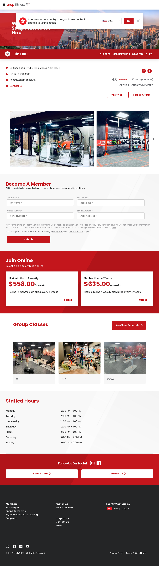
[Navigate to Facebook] (14, 547)
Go (128, 21)
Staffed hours (142, 54)
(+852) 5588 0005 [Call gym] (20, 74)
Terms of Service (76, 231)
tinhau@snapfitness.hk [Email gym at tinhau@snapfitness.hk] (23, 80)
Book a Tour (141, 95)
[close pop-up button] (138, 21)
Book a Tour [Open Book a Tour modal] (42, 473)
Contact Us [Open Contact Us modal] (117, 473)
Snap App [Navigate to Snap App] (11, 518)
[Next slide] (154, 139)
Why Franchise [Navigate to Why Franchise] (64, 507)
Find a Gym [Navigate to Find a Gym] (12, 507)
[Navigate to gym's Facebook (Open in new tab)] (150, 71)
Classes (105, 54)
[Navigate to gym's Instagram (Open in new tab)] (144, 71)
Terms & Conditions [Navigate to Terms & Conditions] (136, 553)
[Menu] (4, 4)
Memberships (121, 54)
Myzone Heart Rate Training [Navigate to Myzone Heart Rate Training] (22, 514)
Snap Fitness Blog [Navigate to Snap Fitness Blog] (16, 511)
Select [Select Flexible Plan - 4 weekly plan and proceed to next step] (143, 300)
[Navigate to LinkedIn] (21, 547)
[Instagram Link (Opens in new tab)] (92, 464)
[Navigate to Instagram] (7, 547)
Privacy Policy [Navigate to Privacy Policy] (116, 553)
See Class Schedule (129, 325)
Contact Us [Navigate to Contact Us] (62, 522)
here (114, 227)
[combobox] (110, 21)
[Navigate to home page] (18, 5)
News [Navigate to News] (59, 525)
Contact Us (16, 86)
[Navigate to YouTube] (27, 547)
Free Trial (116, 95)
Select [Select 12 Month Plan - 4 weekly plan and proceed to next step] (68, 300)
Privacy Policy (58, 231)
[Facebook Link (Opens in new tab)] (99, 464)
